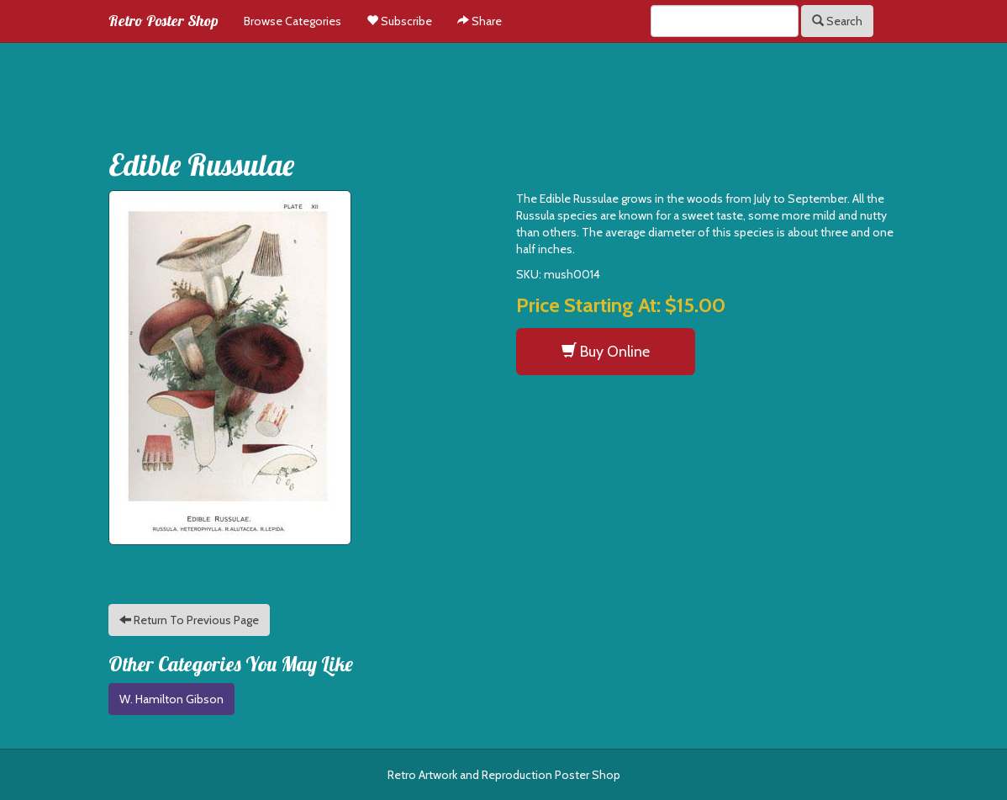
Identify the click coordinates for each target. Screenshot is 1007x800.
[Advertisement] (503, 89)
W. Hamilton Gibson (171, 699)
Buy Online (605, 351)
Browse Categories (292, 21)
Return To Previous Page (189, 620)
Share (479, 21)
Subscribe (399, 21)
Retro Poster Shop (163, 20)
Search (837, 21)
